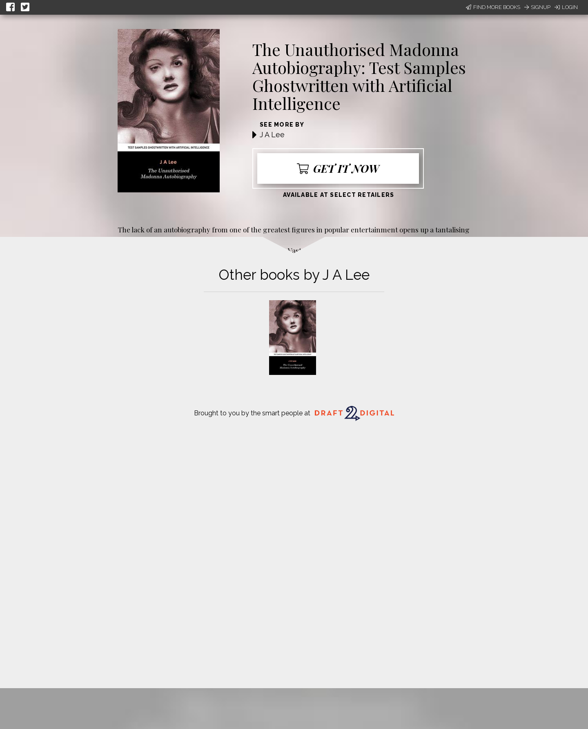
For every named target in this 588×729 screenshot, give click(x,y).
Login (566, 7)
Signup (537, 7)
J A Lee (272, 134)
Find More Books (493, 7)
